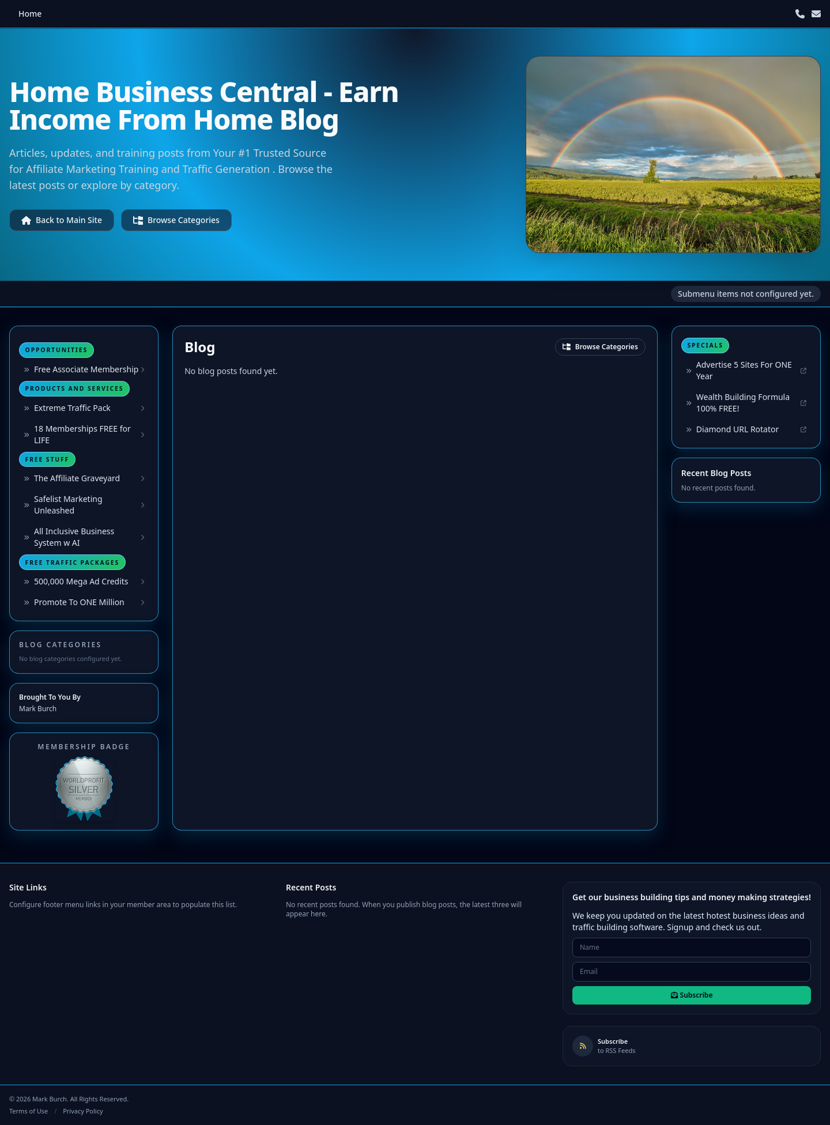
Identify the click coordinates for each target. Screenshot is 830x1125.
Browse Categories (176, 219)
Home (30, 13)
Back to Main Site (61, 219)
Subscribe (692, 995)
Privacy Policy (83, 1111)
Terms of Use (28, 1111)
